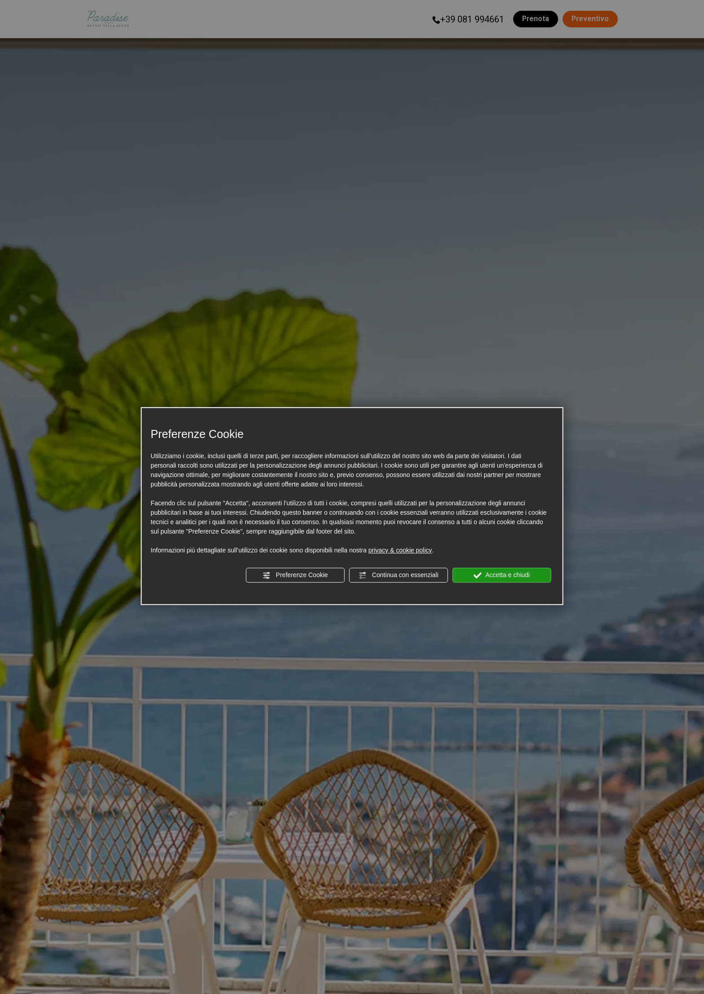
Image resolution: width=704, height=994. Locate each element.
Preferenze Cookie (295, 575)
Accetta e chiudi (502, 575)
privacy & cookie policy (400, 550)
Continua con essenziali (399, 575)
